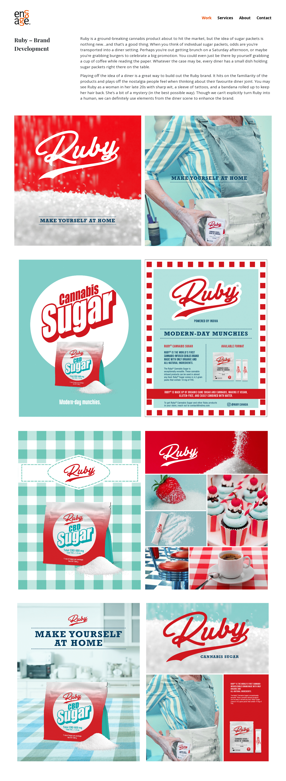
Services (225, 17)
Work (207, 17)
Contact (264, 17)
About (245, 17)
